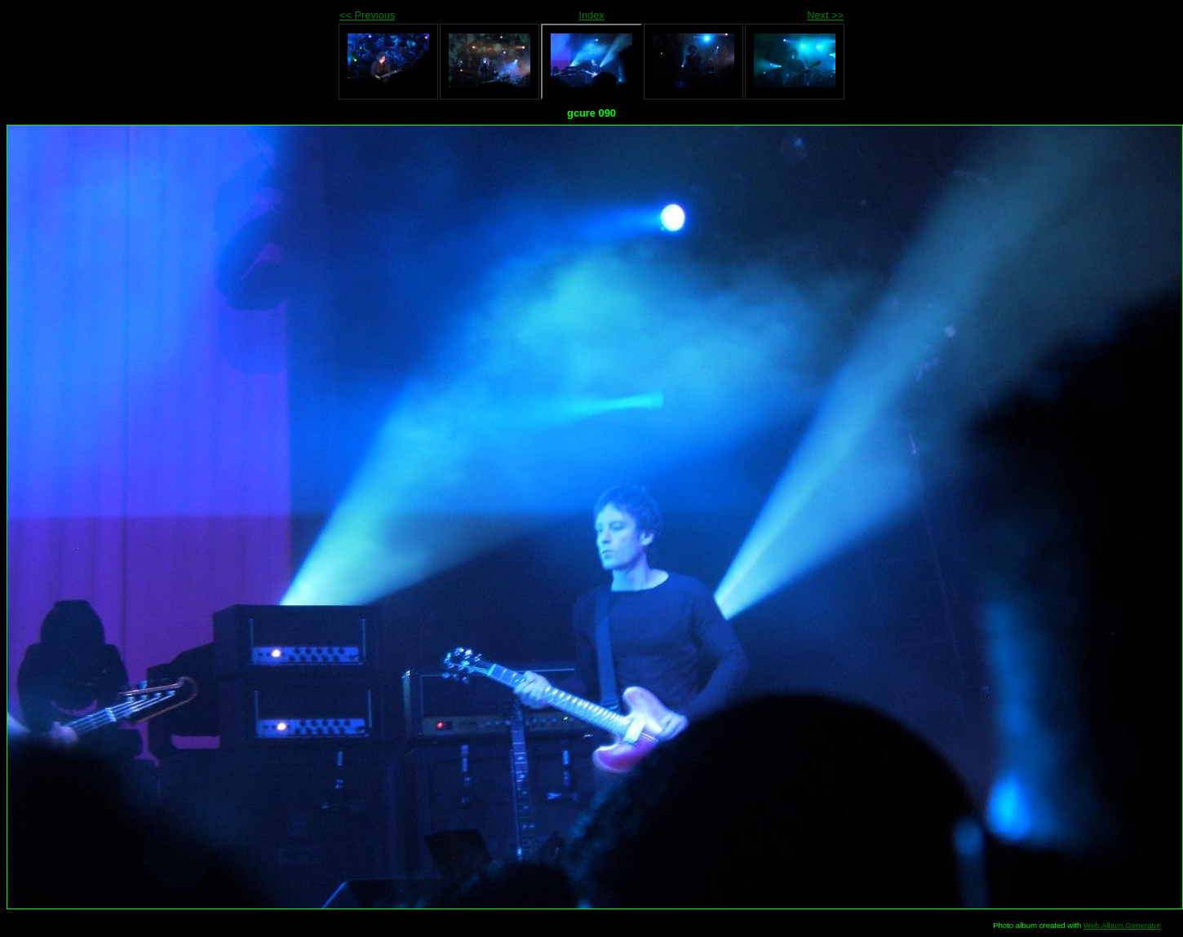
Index (591, 15)
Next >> (825, 15)
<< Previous (367, 15)
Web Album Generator (1122, 925)
